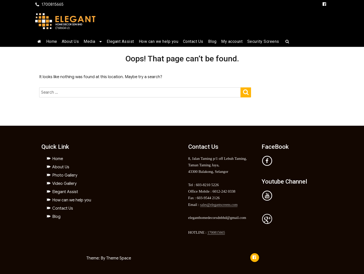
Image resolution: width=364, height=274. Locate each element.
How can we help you (158, 41)
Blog (212, 41)
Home (51, 41)
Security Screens (263, 41)
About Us (70, 41)
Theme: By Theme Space (108, 258)
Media (89, 41)
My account (231, 41)
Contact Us (193, 41)
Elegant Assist (120, 41)
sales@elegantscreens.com (218, 205)
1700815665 (216, 232)
